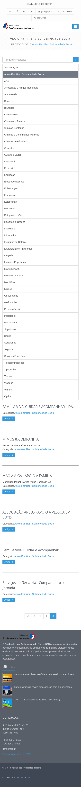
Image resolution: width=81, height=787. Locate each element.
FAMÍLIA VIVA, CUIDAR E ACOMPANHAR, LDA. (38, 406)
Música (8, 289)
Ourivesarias (11, 295)
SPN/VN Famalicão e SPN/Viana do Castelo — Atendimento (44, 674)
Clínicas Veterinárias (15, 141)
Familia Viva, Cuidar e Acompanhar (30, 550)
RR (21, 777)
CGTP (49, 4)
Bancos (8, 101)
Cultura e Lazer (12, 154)
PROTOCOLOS (19, 44)
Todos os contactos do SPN (16, 754)
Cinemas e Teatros (14, 121)
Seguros (8, 349)
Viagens (8, 382)
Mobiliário (9, 282)
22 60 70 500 (65, 11)
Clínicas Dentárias (14, 128)
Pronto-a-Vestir (12, 309)
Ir (75, 59)
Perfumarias (11, 302)
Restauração (11, 322)
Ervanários (10, 195)
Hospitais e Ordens (14, 221)
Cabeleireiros (11, 114)
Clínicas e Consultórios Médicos (21, 134)
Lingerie (8, 255)
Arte (6, 81)
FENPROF (40, 4)
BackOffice (41, 18)
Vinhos (8, 389)
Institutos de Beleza (15, 242)
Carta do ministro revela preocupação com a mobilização (43, 687)
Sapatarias (10, 329)
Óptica (7, 396)
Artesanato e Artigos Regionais (21, 87)
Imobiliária (9, 228)
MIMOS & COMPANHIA (20, 439)
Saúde (7, 336)
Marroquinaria (11, 268)
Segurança (10, 342)
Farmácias (10, 208)
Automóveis (10, 94)
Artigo (8, 418)
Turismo (8, 376)
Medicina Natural (13, 275)
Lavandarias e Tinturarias (18, 248)
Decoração (10, 161)
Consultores (10, 148)
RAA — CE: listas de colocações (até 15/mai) (37, 699)
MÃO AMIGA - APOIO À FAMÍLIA (27, 475)
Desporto (9, 168)
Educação (9, 174)
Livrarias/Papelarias (15, 262)
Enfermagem (11, 188)
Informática (10, 235)
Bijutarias (9, 107)
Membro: (31, 4)
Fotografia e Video (14, 215)
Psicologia (9, 315)
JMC (29, 777)
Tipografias (10, 369)
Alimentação (11, 67)
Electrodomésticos (14, 181)
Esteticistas (10, 201)
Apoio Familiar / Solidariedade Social (52, 44)
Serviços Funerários (15, 356)
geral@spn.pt (45, 11)
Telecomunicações (14, 362)
